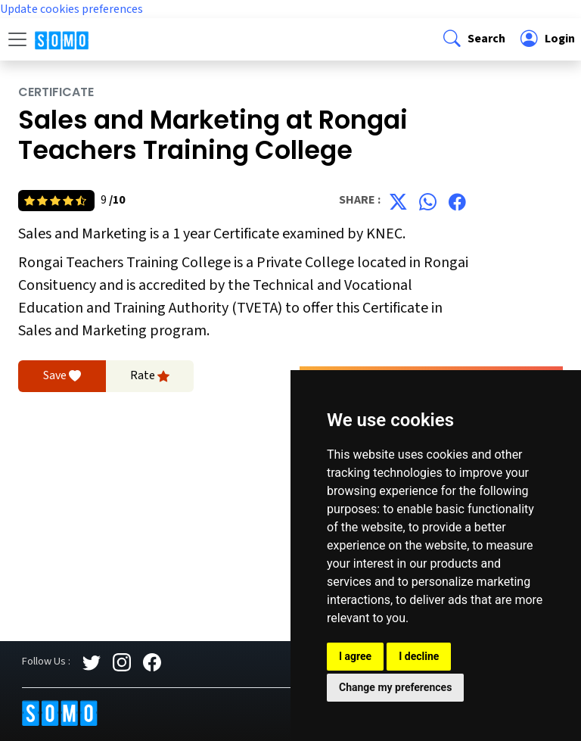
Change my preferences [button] (395, 687)
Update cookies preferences (71, 9)
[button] (472, 39)
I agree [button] (355, 656)
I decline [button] (419, 656)
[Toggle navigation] (17, 39)
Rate (149, 376)
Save (62, 376)
